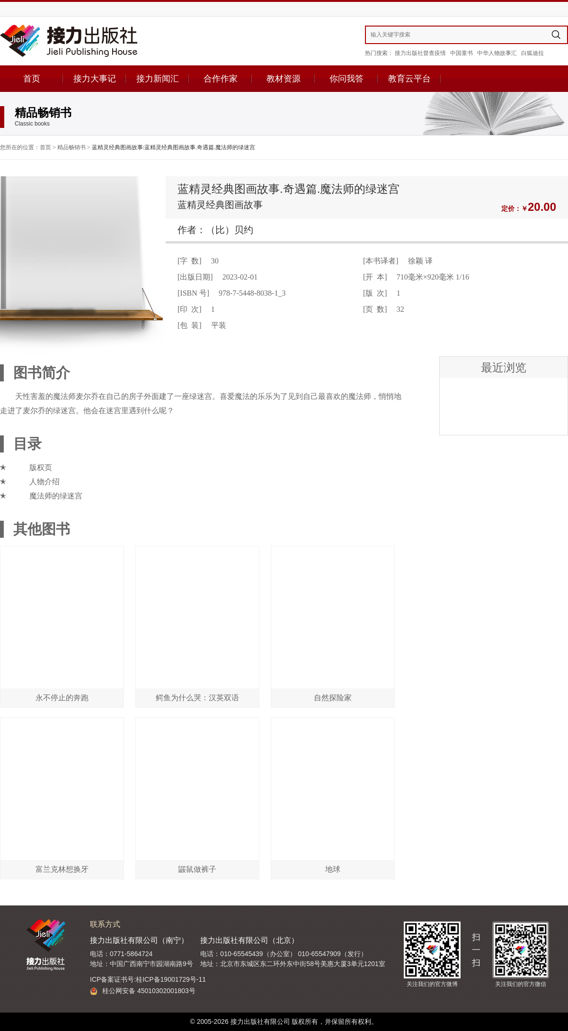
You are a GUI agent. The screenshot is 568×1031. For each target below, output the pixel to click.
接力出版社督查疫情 (420, 53)
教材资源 (283, 78)
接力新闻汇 (157, 78)
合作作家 (221, 78)
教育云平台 (409, 78)
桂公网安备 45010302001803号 (142, 991)
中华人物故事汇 (497, 53)
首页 (31, 78)
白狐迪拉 (532, 53)
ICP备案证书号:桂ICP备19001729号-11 (148, 979)
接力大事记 (94, 78)
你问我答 (346, 78)
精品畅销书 (71, 147)
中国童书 (461, 53)
